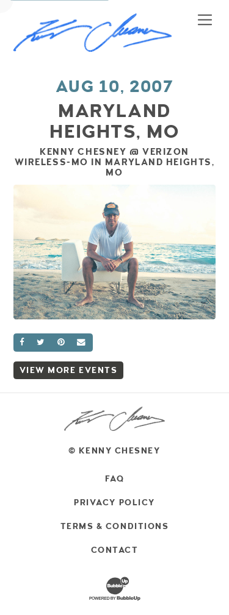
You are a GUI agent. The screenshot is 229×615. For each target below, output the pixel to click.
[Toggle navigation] (204, 19)
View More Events (69, 370)
